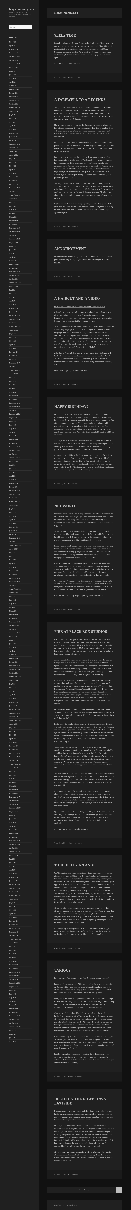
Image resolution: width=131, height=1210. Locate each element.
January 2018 (13, 356)
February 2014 (14, 527)
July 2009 (12, 728)
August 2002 (13, 1030)
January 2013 (13, 574)
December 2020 (14, 228)
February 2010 (14, 702)
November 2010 (14, 669)
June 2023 (12, 119)
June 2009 (12, 731)
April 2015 (12, 476)
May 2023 (12, 122)
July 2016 (12, 421)
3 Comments (73, 384)
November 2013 (14, 538)
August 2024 (13, 67)
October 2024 (13, 60)
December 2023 (14, 97)
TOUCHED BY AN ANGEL (76, 865)
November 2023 (14, 100)
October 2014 (13, 498)
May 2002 (12, 1041)
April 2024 (12, 82)
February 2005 (14, 921)
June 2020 (12, 250)
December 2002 (14, 1016)
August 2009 (13, 724)
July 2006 (12, 859)
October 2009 (13, 717)
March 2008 (13, 786)
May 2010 (12, 691)
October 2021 (13, 191)
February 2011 (14, 658)
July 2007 (12, 815)
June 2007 (12, 819)
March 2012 (13, 611)
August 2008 (13, 768)
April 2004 (12, 957)
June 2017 (12, 381)
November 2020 (14, 232)
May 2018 (12, 341)
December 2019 (14, 272)
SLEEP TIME (65, 35)
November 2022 (14, 144)
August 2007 (13, 812)
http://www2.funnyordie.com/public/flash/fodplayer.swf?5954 (79, 306)
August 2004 (13, 943)
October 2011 (13, 629)
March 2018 (13, 348)
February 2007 (14, 833)
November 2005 (14, 888)
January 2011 (13, 662)
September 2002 (15, 1027)
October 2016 (13, 410)
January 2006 (13, 881)
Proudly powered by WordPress (65, 1205)
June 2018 (12, 337)
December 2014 (14, 491)
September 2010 (15, 677)
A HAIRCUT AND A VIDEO (77, 298)
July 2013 (12, 553)
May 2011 (12, 647)
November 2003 (14, 976)
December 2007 (14, 797)
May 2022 (12, 166)
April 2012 (12, 607)
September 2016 (15, 414)
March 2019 (13, 305)
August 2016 (13, 418)
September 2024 (15, 64)
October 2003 (13, 979)
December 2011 (14, 622)
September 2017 (15, 370)
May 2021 (12, 210)
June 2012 (12, 600)
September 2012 (15, 589)
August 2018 (13, 330)
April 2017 (12, 388)
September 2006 (15, 852)
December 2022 (14, 140)
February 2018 (14, 352)
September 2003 (15, 983)
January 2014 (13, 531)
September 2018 (15, 326)
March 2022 (13, 173)
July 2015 (12, 465)
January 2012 (13, 618)
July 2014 (12, 509)
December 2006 (14, 841)
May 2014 (12, 516)
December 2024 (14, 53)
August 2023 (13, 111)
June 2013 (12, 556)
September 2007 (15, 808)
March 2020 (13, 261)
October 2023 (13, 104)
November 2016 (14, 407)
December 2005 (14, 885)
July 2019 (12, 290)
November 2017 (14, 363)
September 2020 (15, 239)
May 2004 (12, 954)
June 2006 (12, 863)
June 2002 (12, 1038)
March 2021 (13, 217)
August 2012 (13, 593)
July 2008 (12, 771)
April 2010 (12, 695)
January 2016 (13, 443)
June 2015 (12, 469)
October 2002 (13, 1023)
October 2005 (13, 892)
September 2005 (15, 895)
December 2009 (14, 709)
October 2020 (13, 235)
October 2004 (13, 936)
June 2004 (12, 950)
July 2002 (12, 1034)
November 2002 (14, 1020)
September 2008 (15, 764)
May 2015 (12, 472)
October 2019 (13, 279)
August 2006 (13, 855)
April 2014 (12, 520)
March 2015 (13, 480)
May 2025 (12, 42)
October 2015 (13, 454)
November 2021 (14, 188)
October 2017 (13, 367)
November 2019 (14, 275)
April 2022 (12, 170)
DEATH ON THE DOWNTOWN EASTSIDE (80, 1100)
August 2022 (13, 155)
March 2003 (13, 1005)
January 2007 (13, 837)
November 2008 (14, 757)
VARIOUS (62, 970)
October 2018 (13, 323)
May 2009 (12, 735)
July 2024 (12, 71)
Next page (119, 1190)
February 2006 (14, 877)
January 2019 (13, 312)
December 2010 (14, 666)
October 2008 (13, 761)
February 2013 (14, 571)
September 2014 (15, 502)
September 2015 (15, 458)
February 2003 (14, 1009)
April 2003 (12, 1001)
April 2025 (12, 46)
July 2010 (12, 684)
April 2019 (12, 301)
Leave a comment (75, 78)
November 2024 (14, 57)
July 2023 (12, 115)
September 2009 (15, 720)
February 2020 (14, 264)
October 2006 (13, 848)
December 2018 (14, 316)
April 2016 (12, 432)
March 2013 (13, 567)
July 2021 (12, 202)
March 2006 (13, 874)
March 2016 (13, 436)
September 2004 (15, 939)
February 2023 (14, 133)
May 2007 (12, 823)
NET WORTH (65, 505)
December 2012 (14, 578)
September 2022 (15, 151)
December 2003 (14, 972)
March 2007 (13, 830)
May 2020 (12, 254)
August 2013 (13, 549)
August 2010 (13, 680)
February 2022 (14, 177)
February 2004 (14, 965)
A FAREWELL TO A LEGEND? (79, 99)
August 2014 (13, 505)
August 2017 (13, 374)
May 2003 (12, 998)
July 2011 (12, 640)
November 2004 (14, 932)
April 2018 (12, 345)
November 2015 (14, 450)
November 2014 (14, 494)
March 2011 (13, 655)
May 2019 (12, 297)
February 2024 (14, 89)
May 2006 (12, 866)
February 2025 (14, 49)
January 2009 (13, 750)
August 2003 (13, 987)
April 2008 (12, 782)
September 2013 (15, 545)
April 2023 (12, 126)
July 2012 (12, 596)
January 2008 (13, 793)
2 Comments (73, 484)
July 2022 (12, 159)
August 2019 (13, 286)
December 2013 (14, 534)
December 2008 (14, 753)
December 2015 (14, 447)
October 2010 (13, 673)
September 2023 (15, 108)
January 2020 (13, 268)
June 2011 (12, 644)
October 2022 (13, 148)
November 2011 (14, 626)
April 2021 (12, 213)
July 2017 (12, 378)
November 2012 (14, 582)
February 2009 (14, 746)
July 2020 (12, 246)
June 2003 (12, 994)
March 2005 (13, 917)
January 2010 (13, 706)
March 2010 (13, 699)
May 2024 (12, 78)
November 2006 (14, 844)
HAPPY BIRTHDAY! (71, 406)
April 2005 (12, 914)
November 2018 (14, 319)
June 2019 (12, 294)
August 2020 (13, 243)
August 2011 (13, 637)
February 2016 (14, 440)
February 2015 (14, 483)
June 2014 (12, 512)
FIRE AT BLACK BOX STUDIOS (80, 631)
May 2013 (12, 560)
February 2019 (14, 308)
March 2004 (13, 961)
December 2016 (14, 403)
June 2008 (12, 775)
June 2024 (12, 75)
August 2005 (13, 899)
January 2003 (13, 1012)
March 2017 (13, 392)
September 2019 (15, 283)
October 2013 (13, 542)
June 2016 (12, 425)
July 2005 (12, 903)
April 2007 (12, 826)
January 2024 (13, 93)
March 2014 (13, 523)
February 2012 (14, 615)
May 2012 (12, 604)
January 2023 (13, 137)
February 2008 (14, 790)
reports (79, 1114)
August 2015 (13, 461)
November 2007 (14, 801)
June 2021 (12, 206)
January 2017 (13, 399)
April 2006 (12, 870)
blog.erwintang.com (21, 9)
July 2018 (12, 334)
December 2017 (14, 359)
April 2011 (12, 651)
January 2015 (13, 487)
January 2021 (13, 224)
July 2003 (12, 990)
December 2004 (14, 928)
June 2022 (12, 162)
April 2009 (12, 739)
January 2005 (13, 925)
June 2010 (12, 688)
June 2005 (12, 906)
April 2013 (12, 564)
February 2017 (14, 396)
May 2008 (12, 779)
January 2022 (13, 181)
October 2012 (13, 585)
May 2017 (12, 385)
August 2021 (13, 199)
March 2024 (13, 86)
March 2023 (13, 129)
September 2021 (15, 195)
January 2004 (13, 968)
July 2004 (12, 947)
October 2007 (13, 804)
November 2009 (14, 713)
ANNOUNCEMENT (70, 248)
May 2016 (12, 429)
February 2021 (14, 221)
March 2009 (13, 742)
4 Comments (73, 226)
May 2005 (12, 910)
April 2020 (12, 257)
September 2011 (15, 633)
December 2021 (14, 184)
